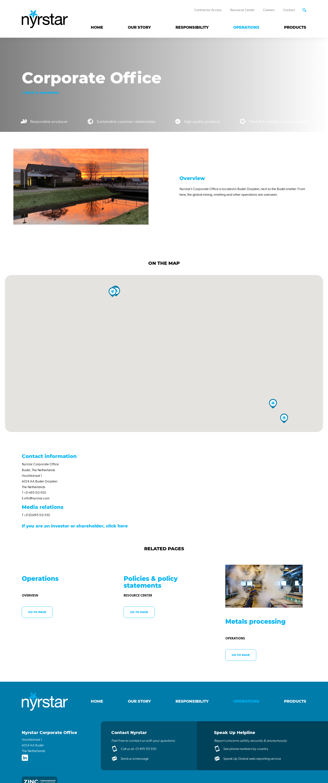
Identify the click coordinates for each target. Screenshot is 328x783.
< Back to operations (40, 93)
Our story (139, 27)
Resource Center (242, 10)
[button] (113, 292)
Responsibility (192, 27)
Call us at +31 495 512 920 (138, 749)
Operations (246, 27)
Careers (269, 10)
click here (117, 525)
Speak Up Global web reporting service (252, 758)
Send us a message (135, 758)
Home (97, 27)
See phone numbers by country (245, 749)
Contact (289, 10)
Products (295, 27)
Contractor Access (208, 10)
